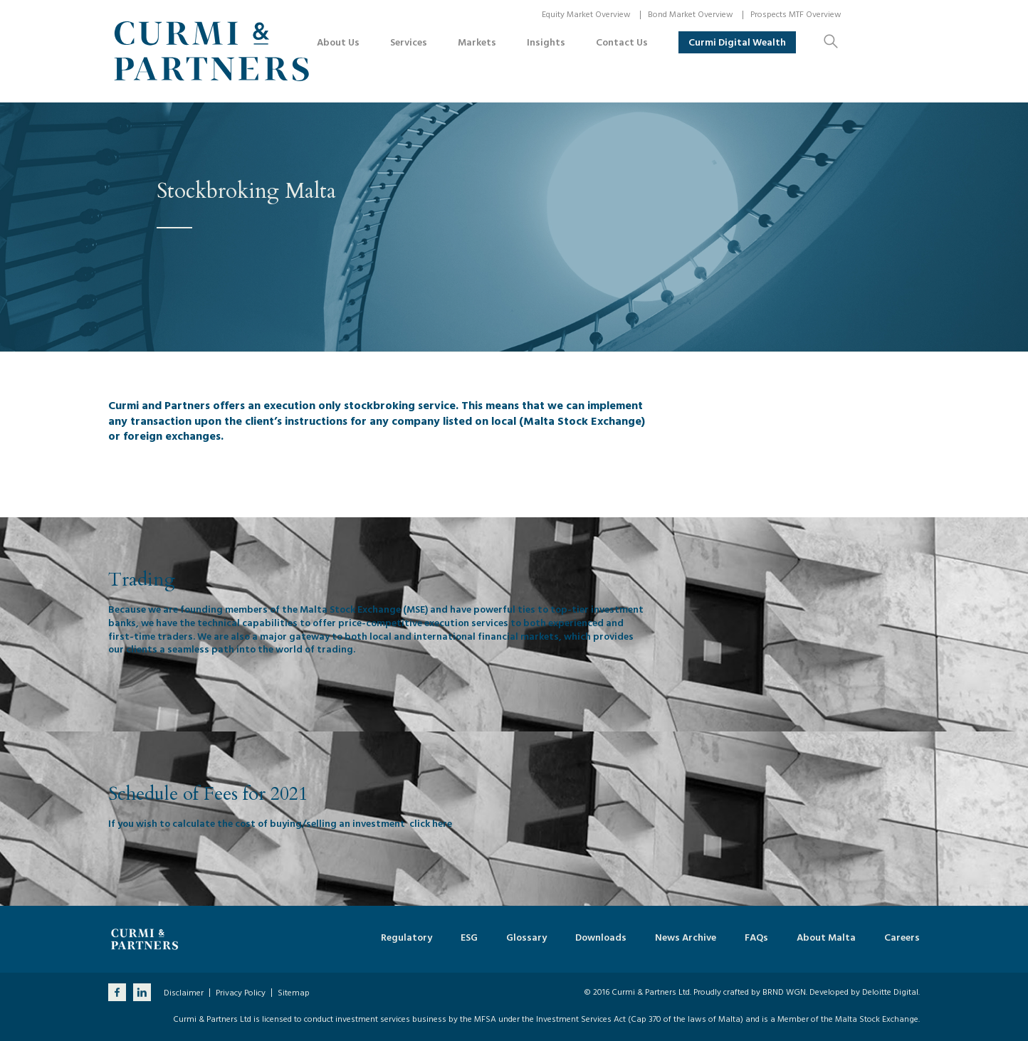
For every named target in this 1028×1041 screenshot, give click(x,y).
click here (430, 823)
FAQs (756, 938)
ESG (469, 938)
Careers (902, 938)
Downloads (600, 938)
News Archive (685, 938)
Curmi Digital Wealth (737, 42)
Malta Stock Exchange (350, 609)
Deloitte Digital (890, 992)
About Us (338, 42)
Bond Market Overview (690, 15)
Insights (546, 42)
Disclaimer (184, 993)
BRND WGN (784, 992)
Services (408, 42)
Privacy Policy (241, 993)
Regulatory (406, 938)
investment (617, 609)
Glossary (526, 938)
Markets (477, 42)
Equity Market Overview (586, 15)
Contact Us (622, 42)
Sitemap (294, 993)
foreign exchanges (170, 436)
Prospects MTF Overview (795, 15)
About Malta (826, 938)
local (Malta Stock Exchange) (568, 421)
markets (539, 636)
